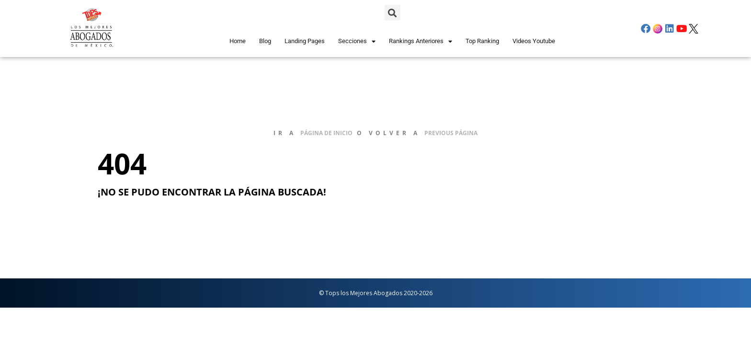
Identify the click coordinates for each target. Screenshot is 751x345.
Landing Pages (304, 41)
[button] (392, 13)
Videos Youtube (533, 41)
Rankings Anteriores (420, 41)
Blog (265, 41)
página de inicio (326, 133)
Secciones (357, 41)
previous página (451, 133)
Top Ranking (482, 41)
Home (237, 41)
